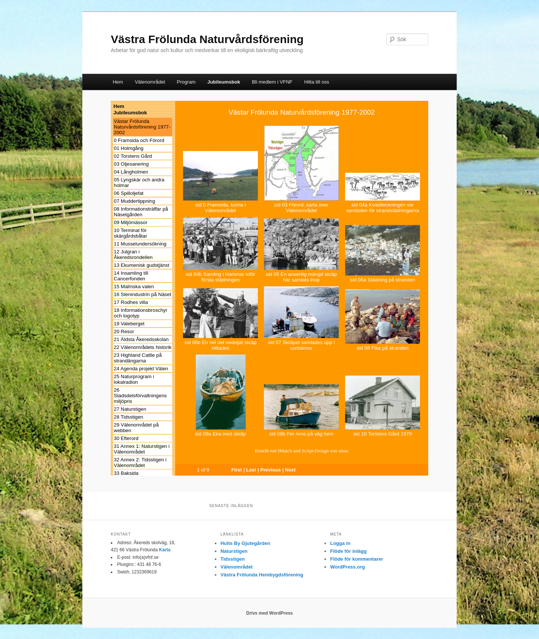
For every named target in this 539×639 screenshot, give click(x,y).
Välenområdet (150, 82)
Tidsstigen (232, 559)
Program (186, 82)
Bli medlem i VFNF (272, 82)
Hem (118, 82)
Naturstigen (233, 551)
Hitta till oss (316, 82)
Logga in (340, 543)
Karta (165, 549)
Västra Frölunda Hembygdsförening (261, 575)
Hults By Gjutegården (245, 543)
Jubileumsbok (223, 82)
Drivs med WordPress (269, 613)
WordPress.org (347, 567)
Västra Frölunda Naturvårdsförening (207, 39)
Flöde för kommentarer (356, 559)
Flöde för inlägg (348, 551)
